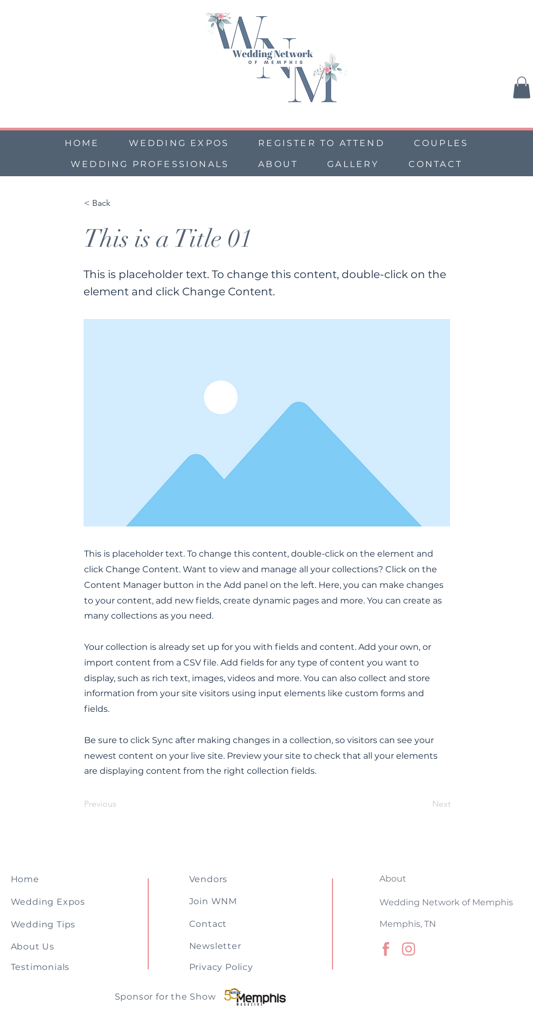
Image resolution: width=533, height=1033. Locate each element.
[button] (522, 88)
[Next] (424, 804)
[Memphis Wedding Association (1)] (408, 949)
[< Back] (119, 203)
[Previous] (119, 804)
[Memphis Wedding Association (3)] (385, 949)
